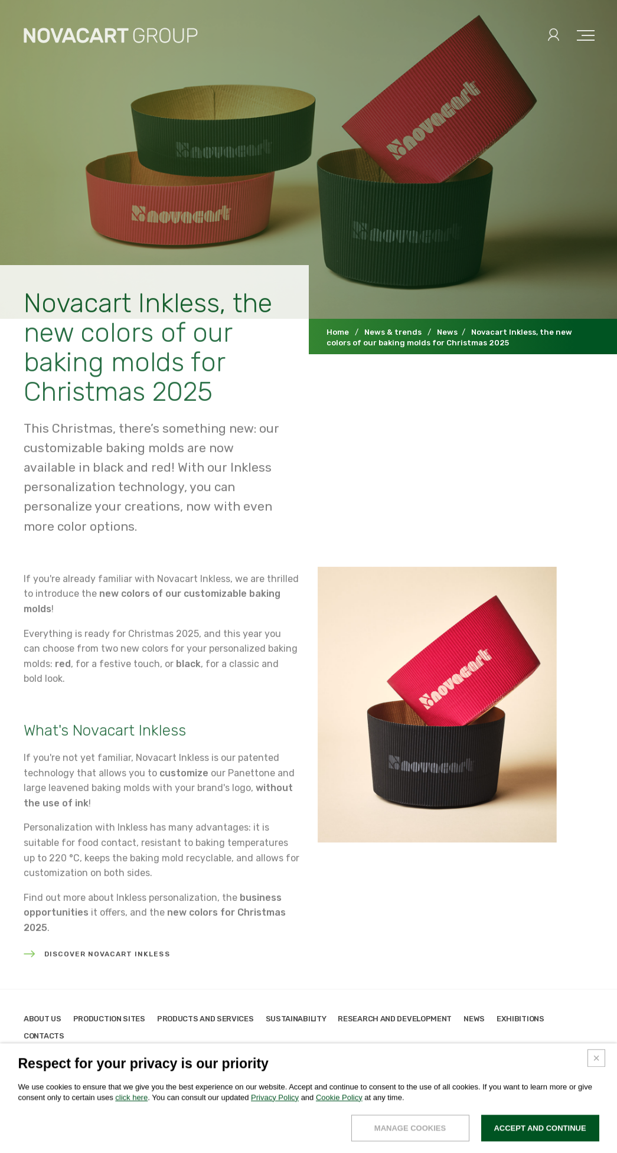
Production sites (109, 1018)
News (474, 1018)
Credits (150, 1139)
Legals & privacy (55, 1139)
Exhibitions (520, 1018)
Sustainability (296, 1018)
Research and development (395, 1018)
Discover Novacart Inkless (107, 977)
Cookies (111, 1139)
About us (42, 1018)
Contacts (44, 1035)
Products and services (205, 1018)
